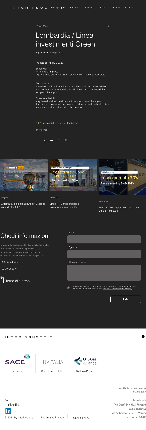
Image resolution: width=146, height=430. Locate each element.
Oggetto (72, 247)
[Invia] (125, 299)
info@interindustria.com (11, 262)
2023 (38, 123)
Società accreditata (51, 371)
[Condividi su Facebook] (37, 140)
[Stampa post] (66, 140)
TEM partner (16, 371)
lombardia (72, 123)
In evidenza (41, 129)
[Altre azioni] (108, 26)
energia (61, 123)
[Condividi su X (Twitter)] (44, 140)
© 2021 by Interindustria (19, 417)
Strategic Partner (85, 371)
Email (71, 233)
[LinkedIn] (8, 411)
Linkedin (12, 405)
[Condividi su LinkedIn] (51, 140)
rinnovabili (48, 123)
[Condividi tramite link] (58, 140)
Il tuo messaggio (77, 262)
